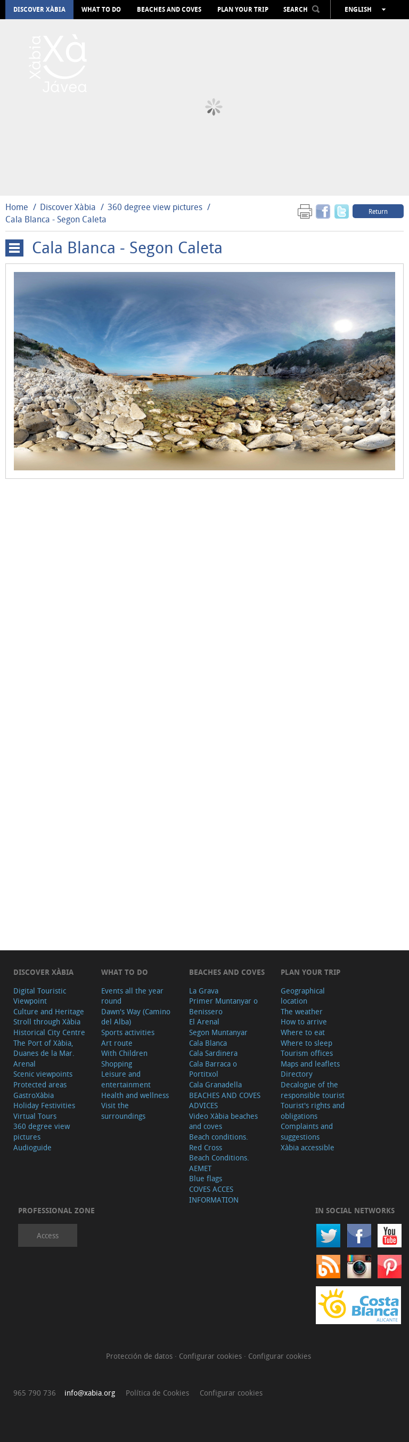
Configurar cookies (211, 1356)
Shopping (116, 1064)
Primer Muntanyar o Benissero (223, 1006)
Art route (117, 1043)
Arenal (24, 1064)
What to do (101, 9)
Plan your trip (242, 9)
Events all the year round (132, 996)
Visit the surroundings (123, 1110)
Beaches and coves (169, 9)
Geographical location (303, 996)
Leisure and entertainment (126, 1079)
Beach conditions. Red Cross (218, 1142)
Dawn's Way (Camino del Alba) (135, 1016)
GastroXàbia (33, 1095)
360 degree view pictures (155, 207)
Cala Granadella (215, 1084)
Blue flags (205, 1178)
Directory (297, 1074)
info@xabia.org (89, 1393)
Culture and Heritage (48, 1011)
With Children (124, 1053)
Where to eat (303, 1032)
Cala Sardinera (213, 1053)
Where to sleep (306, 1043)
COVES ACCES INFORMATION (214, 1194)
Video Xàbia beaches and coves (223, 1121)
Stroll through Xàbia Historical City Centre (49, 1026)
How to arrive (304, 1021)
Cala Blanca (208, 1043)
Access (48, 1235)
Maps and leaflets (310, 1064)
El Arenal (204, 1021)
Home (16, 207)
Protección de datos (140, 1356)
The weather (302, 1011)
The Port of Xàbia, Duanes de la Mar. (44, 1048)
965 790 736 (34, 1393)
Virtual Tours (34, 1116)
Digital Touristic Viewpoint (39, 996)
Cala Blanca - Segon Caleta (56, 219)
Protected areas (40, 1084)
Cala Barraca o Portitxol (213, 1069)
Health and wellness (135, 1095)
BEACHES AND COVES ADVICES (224, 1100)
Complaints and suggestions (307, 1131)
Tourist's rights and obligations (313, 1110)
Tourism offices (307, 1053)
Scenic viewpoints (42, 1074)
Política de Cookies (157, 1393)
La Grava (203, 991)
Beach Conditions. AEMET (219, 1162)
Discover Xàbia (39, 9)
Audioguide (32, 1147)
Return (378, 211)
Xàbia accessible (307, 1147)
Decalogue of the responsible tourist (313, 1089)
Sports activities (127, 1032)
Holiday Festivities (44, 1105)
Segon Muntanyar (218, 1032)
